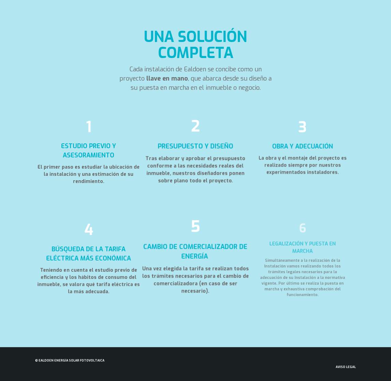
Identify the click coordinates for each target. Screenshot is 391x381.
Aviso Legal (346, 367)
